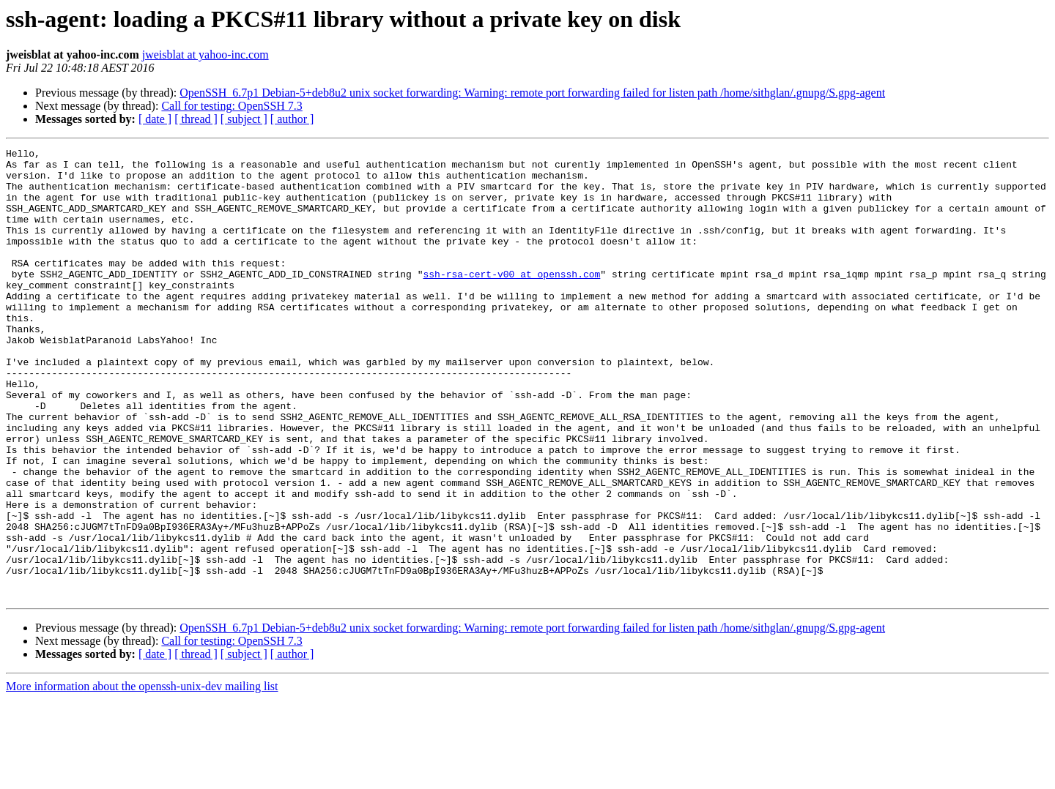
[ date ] (154, 119)
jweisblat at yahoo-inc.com (205, 54)
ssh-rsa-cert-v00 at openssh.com (511, 300)
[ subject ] (244, 119)
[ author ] (292, 119)
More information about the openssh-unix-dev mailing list (142, 776)
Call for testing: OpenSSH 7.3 (231, 106)
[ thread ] (196, 119)
